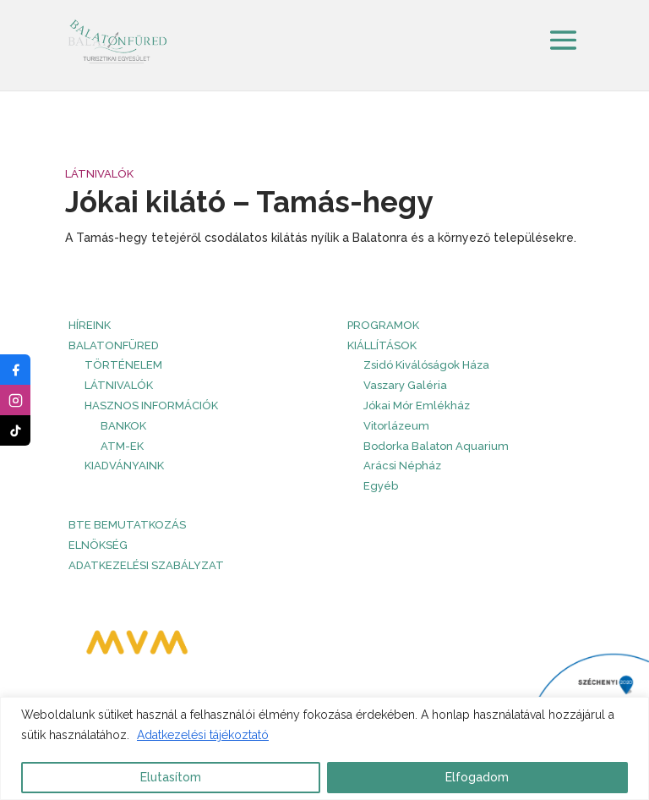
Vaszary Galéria (405, 385)
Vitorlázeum (396, 425)
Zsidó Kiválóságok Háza (426, 365)
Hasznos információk (151, 405)
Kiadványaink (124, 465)
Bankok (123, 425)
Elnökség (98, 545)
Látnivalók (99, 173)
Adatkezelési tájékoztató (203, 735)
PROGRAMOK (383, 325)
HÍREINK (89, 325)
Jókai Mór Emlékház (416, 405)
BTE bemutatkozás (127, 524)
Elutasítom (170, 777)
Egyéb (380, 485)
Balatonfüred (113, 345)
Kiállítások (382, 345)
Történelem (123, 365)
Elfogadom (477, 777)
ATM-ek (122, 446)
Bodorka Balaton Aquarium (436, 446)
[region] (324, 748)
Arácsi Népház (402, 465)
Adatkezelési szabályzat (146, 565)
